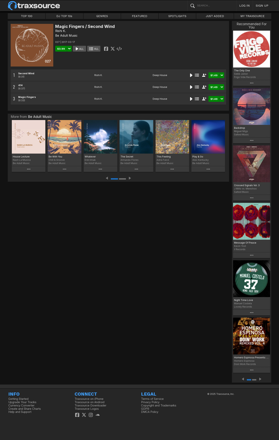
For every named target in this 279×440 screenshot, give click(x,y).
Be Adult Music (66, 35)
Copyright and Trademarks (158, 405)
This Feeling (164, 156)
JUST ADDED (215, 16)
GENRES (102, 16)
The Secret (127, 156)
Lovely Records (243, 306)
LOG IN (244, 5)
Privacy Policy (150, 402)
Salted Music (241, 134)
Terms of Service (152, 399)
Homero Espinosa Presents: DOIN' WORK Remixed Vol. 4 (251, 357)
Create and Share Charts (24, 409)
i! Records (239, 249)
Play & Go (197, 156)
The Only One (242, 70)
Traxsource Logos (87, 409)
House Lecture (21, 156)
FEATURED (139, 16)
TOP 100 (26, 16)
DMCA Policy (149, 412)
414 (20, 85)
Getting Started (18, 399)
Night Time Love (243, 300)
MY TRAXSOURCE (252, 16)
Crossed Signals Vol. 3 (247, 185)
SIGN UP (262, 5)
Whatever (90, 156)
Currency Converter (21, 405)
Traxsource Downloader (90, 405)
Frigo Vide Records (245, 77)
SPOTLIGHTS (177, 16)
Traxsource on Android (89, 402)
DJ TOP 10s (64, 16)
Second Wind (26, 73)
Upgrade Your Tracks (22, 402)
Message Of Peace (245, 242)
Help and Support (19, 412)
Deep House (160, 75)
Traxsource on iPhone (89, 399)
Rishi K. (60, 31)
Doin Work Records (245, 364)
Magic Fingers (27, 97)
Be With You (55, 156)
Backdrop (239, 127)
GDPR (145, 409)
